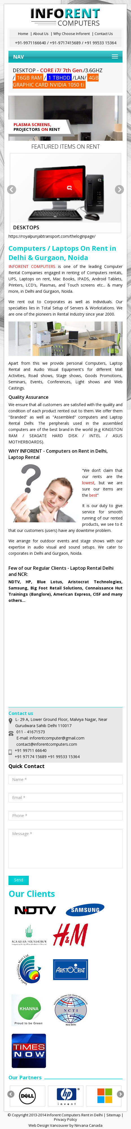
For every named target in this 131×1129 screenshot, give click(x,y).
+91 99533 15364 (100, 42)
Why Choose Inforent (71, 33)
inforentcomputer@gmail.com (57, 738)
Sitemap (113, 1114)
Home (23, 33)
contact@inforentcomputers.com (46, 744)
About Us (41, 33)
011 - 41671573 (30, 731)
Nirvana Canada (88, 1125)
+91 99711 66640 (31, 750)
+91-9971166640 (30, 42)
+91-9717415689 (65, 42)
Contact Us (104, 33)
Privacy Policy (65, 1119)
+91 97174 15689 (31, 756)
